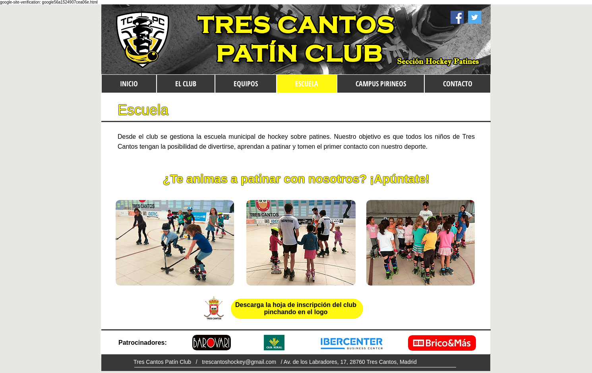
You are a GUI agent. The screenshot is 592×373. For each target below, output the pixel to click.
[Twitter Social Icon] (474, 17)
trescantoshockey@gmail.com (239, 362)
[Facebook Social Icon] (457, 17)
